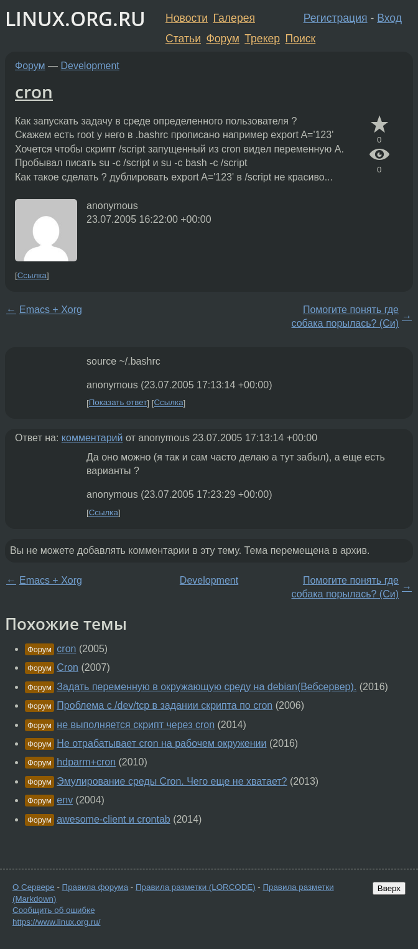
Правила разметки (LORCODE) (196, 887)
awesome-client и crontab (113, 819)
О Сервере (33, 887)
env (65, 800)
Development (90, 65)
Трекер (262, 38)
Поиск (301, 38)
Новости (186, 18)
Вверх (389, 888)
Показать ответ (118, 403)
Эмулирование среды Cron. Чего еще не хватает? (172, 781)
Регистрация (336, 18)
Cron (67, 667)
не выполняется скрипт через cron (136, 724)
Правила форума (95, 887)
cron (34, 91)
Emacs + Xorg (50, 309)
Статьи (183, 38)
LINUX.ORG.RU (75, 18)
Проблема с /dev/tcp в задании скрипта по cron (164, 705)
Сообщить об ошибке (53, 910)
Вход (389, 18)
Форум (222, 38)
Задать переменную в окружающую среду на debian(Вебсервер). (206, 686)
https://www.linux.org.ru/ (56, 922)
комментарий (92, 437)
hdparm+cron (86, 762)
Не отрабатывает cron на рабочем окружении (161, 743)
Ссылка (32, 275)
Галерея (234, 18)
